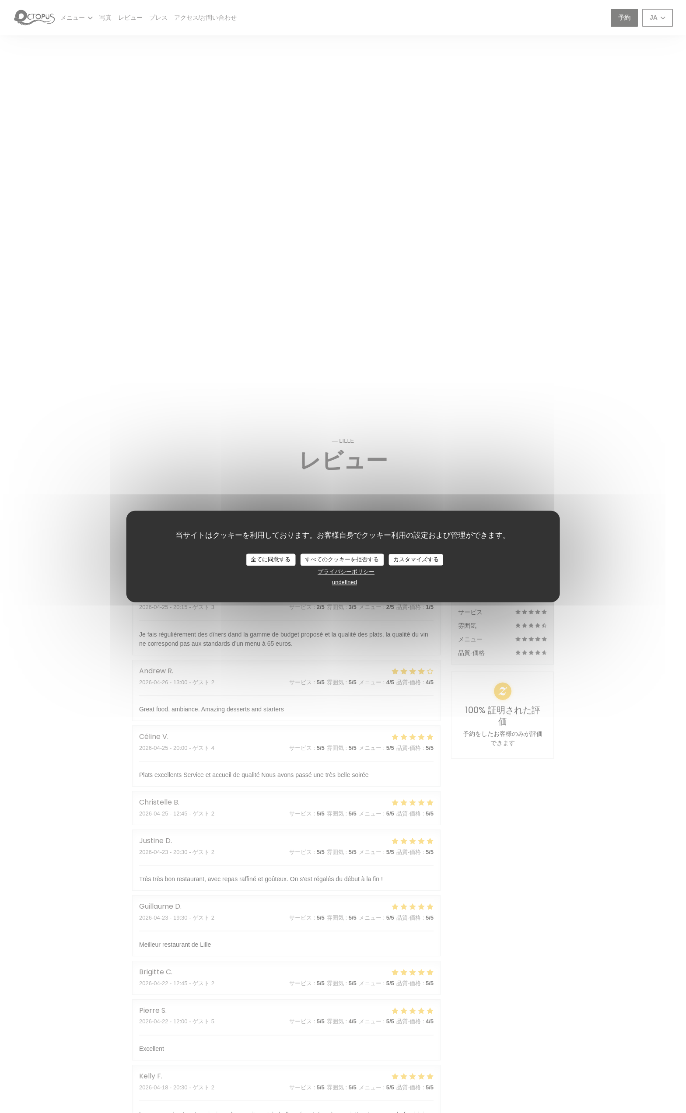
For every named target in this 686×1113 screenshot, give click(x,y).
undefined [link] (344, 582)
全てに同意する (270, 559)
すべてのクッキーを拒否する (342, 559)
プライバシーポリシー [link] (346, 571)
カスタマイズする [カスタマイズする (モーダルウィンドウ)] (416, 559)
